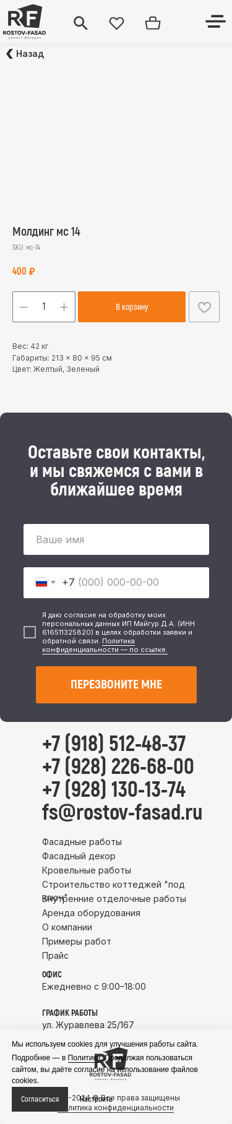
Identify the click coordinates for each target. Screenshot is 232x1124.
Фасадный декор (79, 856)
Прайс (55, 955)
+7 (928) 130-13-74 (114, 790)
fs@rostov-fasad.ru (122, 812)
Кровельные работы (86, 870)
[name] (116, 539)
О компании (67, 927)
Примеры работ (76, 941)
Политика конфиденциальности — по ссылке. (105, 645)
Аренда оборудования (91, 912)
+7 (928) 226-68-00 (118, 767)
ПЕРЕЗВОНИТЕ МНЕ (116, 684)
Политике (84, 1057)
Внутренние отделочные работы (114, 898)
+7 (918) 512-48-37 (114, 744)
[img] (24, 21)
